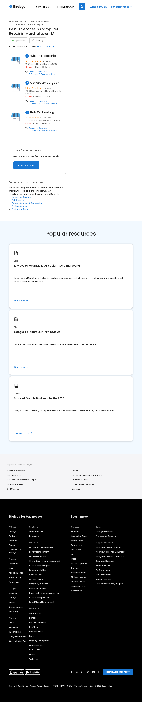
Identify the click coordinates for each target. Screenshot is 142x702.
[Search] (82, 6)
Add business (26, 165)
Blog (73, 554)
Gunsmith (76, 488)
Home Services (36, 631)
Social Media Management (41, 602)
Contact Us (76, 590)
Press (73, 559)
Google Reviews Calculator (108, 547)
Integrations (15, 632)
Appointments (16, 573)
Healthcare (34, 627)
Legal (31, 636)
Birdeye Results (78, 581)
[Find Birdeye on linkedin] (82, 672)
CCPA (69, 686)
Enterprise (34, 536)
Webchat (13, 563)
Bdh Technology (42, 112)
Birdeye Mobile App (18, 641)
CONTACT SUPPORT (118, 672)
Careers (75, 568)
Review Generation (38, 556)
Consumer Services (39, 21)
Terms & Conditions (18, 686)
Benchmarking (16, 607)
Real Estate (34, 649)
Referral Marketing (37, 570)
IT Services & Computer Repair (43, 74)
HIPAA (62, 686)
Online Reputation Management (44, 561)
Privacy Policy (36, 686)
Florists (75, 470)
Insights (13, 602)
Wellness (33, 659)
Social (11, 568)
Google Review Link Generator (110, 556)
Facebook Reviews (37, 588)
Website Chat (35, 574)
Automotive (35, 613)
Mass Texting (15, 577)
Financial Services (37, 622)
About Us (75, 531)
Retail (32, 654)
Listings (12, 531)
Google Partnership (18, 636)
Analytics (13, 627)
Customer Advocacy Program (110, 583)
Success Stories (78, 572)
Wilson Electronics (43, 56)
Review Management (39, 552)
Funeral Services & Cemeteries (27, 203)
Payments (14, 582)
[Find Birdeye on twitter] (77, 672)
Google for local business (41, 547)
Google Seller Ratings (15, 551)
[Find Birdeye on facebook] (71, 672)
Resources (76, 549)
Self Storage (13, 488)
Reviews (13, 536)
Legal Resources (78, 586)
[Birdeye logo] (17, 7)
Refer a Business (103, 579)
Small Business (36, 531)
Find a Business (103, 565)
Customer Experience (39, 597)
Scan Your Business (105, 561)
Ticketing (13, 611)
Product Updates (79, 563)
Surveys (12, 597)
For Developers (103, 570)
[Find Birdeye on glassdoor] (99, 672)
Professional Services (106, 536)
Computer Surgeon (44, 83)
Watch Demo (77, 540)
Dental (32, 618)
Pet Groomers (19, 200)
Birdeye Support (103, 574)
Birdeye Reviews (78, 577)
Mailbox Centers (15, 484)
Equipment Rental (20, 209)
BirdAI (11, 622)
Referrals (13, 540)
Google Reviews (36, 579)
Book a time (76, 545)
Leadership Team (79, 536)
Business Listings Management (44, 593)
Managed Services (104, 531)
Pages (12, 545)
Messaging (14, 593)
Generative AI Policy (83, 686)
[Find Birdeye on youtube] (93, 672)
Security (47, 686)
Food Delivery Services (83, 484)
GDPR (55, 686)
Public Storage (36, 645)
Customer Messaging (39, 565)
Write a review (98, 7)
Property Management (40, 640)
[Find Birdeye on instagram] (88, 672)
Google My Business (38, 583)
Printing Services (20, 206)
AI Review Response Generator (110, 552)
